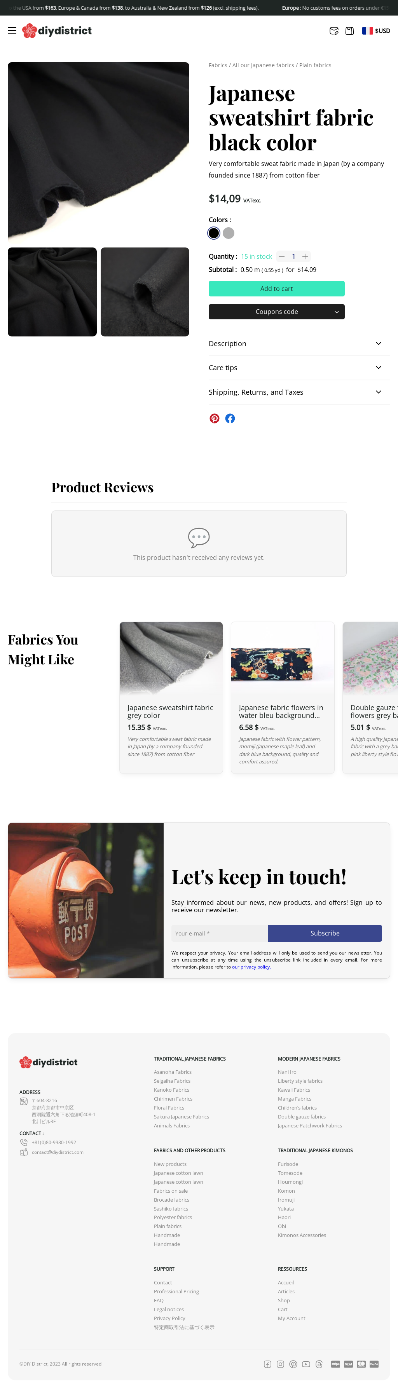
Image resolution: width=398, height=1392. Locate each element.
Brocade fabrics (171, 1200)
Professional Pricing (176, 1291)
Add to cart (276, 288)
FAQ (159, 1300)
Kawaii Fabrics (294, 1090)
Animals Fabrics (172, 1126)
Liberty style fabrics (300, 1081)
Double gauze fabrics (302, 1117)
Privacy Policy (169, 1318)
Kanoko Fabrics (171, 1090)
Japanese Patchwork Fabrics (310, 1126)
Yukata (286, 1209)
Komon (286, 1191)
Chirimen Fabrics (173, 1099)
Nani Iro (287, 1072)
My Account (291, 1318)
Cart (283, 1309)
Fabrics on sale (171, 1191)
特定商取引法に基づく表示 (184, 1327)
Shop (284, 1300)
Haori (284, 1217)
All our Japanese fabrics (263, 65)
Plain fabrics (315, 65)
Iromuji (286, 1200)
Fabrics (218, 65)
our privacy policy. (251, 966)
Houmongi (290, 1182)
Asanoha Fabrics (173, 1072)
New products (170, 1164)
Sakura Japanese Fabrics (181, 1117)
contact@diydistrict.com (51, 1152)
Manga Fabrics (294, 1099)
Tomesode (290, 1173)
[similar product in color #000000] (214, 233)
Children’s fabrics (297, 1108)
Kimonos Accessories (302, 1235)
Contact (163, 1283)
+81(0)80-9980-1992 (47, 1142)
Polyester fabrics (173, 1217)
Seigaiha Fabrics (172, 1081)
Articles (286, 1291)
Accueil (286, 1283)
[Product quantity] (293, 256)
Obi (282, 1226)
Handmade (167, 1235)
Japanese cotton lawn (178, 1173)
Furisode (288, 1164)
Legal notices (169, 1309)
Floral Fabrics (169, 1108)
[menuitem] (367, 30)
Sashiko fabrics (171, 1209)
